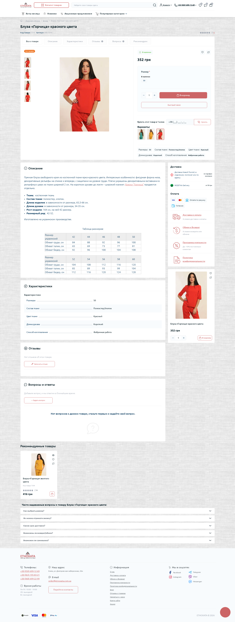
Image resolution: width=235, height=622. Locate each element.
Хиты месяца (33, 13)
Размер (145, 72)
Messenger (195, 581)
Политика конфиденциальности (123, 586)
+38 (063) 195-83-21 (30, 575)
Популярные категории (112, 13)
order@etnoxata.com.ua (59, 581)
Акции (112, 604)
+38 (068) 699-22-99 (30, 579)
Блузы (45, 21)
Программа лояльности (194, 242)
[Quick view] (53, 455)
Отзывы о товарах (118, 593)
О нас (112, 572)
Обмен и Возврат (191, 227)
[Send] (202, 122)
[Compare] (53, 463)
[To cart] (205, 337)
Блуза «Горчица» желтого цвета (36, 480)
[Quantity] (149, 95)
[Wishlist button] (202, 52)
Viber (193, 576)
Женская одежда (32, 21)
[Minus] (143, 95)
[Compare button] (208, 52)
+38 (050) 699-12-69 (30, 571)
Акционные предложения (78, 13)
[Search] (154, 5)
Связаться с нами (117, 597)
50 (144, 80)
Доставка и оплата (192, 215)
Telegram (195, 572)
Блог (112, 590)
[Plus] (154, 95)
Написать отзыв (39, 364)
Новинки (52, 13)
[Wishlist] (53, 459)
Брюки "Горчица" (134, 184)
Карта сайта (115, 600)
